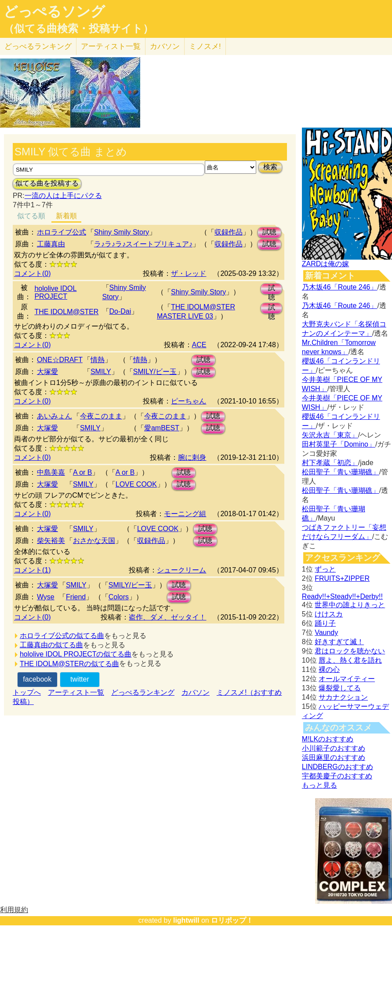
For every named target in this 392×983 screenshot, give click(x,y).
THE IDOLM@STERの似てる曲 (69, 664)
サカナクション (343, 697)
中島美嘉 (51, 472)
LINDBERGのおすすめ (337, 766)
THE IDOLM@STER (66, 311)
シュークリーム (181, 570)
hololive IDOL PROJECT (55, 292)
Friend (76, 597)
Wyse (45, 597)
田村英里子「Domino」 (338, 444)
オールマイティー (347, 678)
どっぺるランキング (142, 692)
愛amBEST (161, 428)
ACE (199, 344)
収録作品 (228, 232)
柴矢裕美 (51, 540)
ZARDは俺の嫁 (325, 264)
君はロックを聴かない (350, 651)
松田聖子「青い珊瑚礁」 (340, 472)
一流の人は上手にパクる (63, 195)
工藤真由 (51, 244)
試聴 (269, 232)
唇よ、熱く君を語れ (350, 660)
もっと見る (319, 785)
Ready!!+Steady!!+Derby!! (342, 596)
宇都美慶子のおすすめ (337, 776)
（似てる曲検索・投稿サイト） (78, 28)
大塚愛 (47, 371)
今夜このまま (101, 416)
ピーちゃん (188, 401)
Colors (119, 597)
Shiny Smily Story (121, 232)
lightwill (186, 920)
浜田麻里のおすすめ (333, 757)
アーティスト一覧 (76, 692)
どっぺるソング (54, 11)
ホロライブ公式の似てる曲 (62, 635)
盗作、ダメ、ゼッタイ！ (167, 617)
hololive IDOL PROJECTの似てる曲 (76, 654)
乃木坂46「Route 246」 (339, 287)
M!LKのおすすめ (327, 739)
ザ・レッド (188, 273)
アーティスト (111, 46)
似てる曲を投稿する (47, 183)
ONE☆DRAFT (60, 359)
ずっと (325, 569)
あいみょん (54, 416)
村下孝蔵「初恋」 (330, 462)
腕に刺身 (192, 457)
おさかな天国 (94, 540)
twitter (79, 679)
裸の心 (329, 669)
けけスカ (329, 614)
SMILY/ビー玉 (155, 371)
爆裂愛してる (340, 688)
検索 (270, 167)
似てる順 (31, 216)
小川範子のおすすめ (333, 748)
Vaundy (326, 632)
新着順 (66, 216)
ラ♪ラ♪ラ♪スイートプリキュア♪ (143, 244)
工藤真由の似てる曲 (51, 645)
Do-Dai (120, 311)
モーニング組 (185, 513)
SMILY (101, 371)
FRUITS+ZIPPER (342, 578)
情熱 (98, 359)
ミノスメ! (205, 46)
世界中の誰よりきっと (350, 605)
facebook (37, 679)
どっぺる (38, 46)
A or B (82, 472)
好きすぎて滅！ (339, 642)
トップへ (27, 692)
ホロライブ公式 (61, 232)
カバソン (165, 46)
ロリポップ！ (232, 920)
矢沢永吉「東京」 (330, 435)
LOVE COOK (136, 484)
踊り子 (325, 623)
